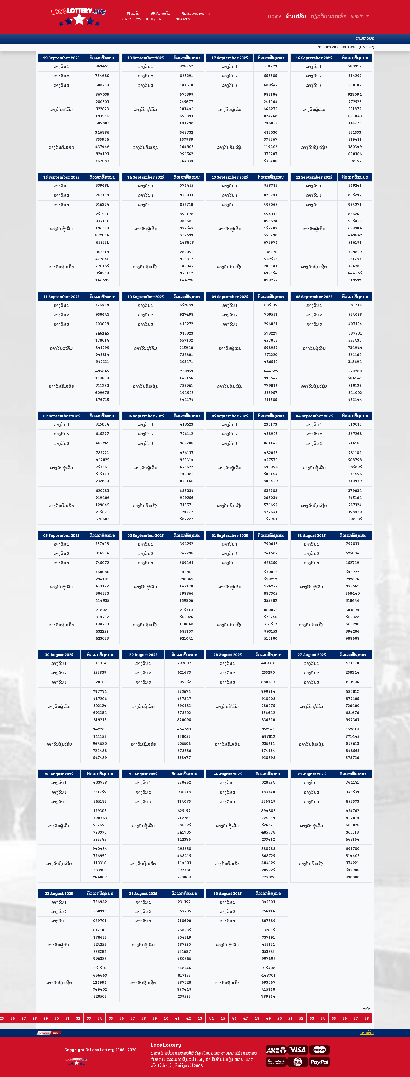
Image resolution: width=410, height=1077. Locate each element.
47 (245, 1018)
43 (199, 1018)
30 (56, 1018)
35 (111, 1018)
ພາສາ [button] (358, 16)
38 (143, 1018)
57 (356, 1018)
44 (211, 1018)
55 (334, 1018)
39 (154, 1018)
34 (100, 1018)
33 (89, 1018)
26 (12, 1018)
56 (345, 1018)
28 (34, 1018)
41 (177, 1018)
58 (367, 1018)
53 (312, 1018)
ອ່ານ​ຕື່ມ (373, 1032)
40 (165, 1018)
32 (78, 1018)
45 (222, 1018)
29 (45, 1018)
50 (279, 1018)
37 (132, 1018)
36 (121, 1018)
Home (274, 16)
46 (234, 1018)
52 (301, 1018)
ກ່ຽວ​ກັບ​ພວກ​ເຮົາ (328, 16)
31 (67, 1018)
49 (268, 1018)
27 (23, 1018)
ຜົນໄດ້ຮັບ (296, 16)
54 (323, 1018)
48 (256, 1018)
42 (188, 1018)
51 (290, 1018)
